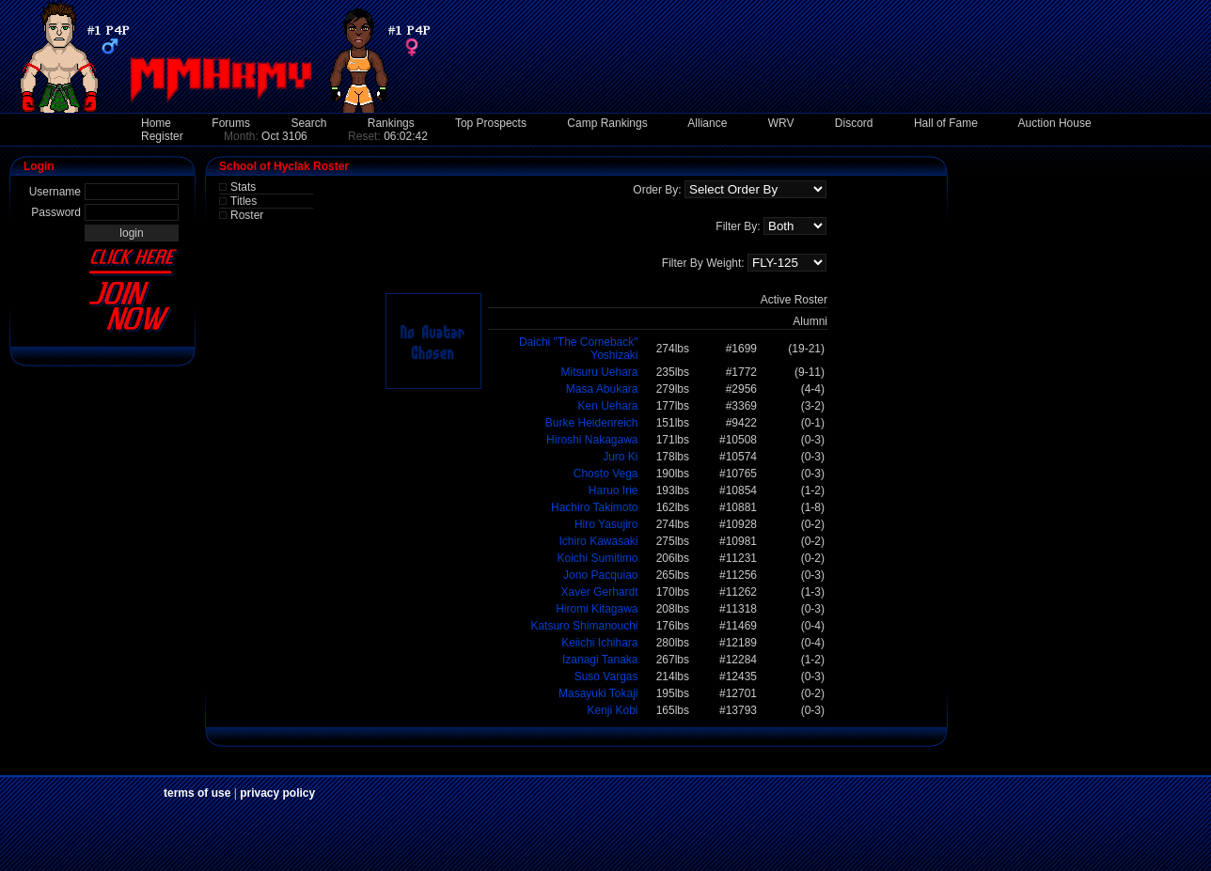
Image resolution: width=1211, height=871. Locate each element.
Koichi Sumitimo (597, 558)
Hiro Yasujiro (606, 524)
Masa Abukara (602, 389)
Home (156, 123)
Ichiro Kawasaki (597, 541)
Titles (243, 201)
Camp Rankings (607, 123)
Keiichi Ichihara (599, 642)
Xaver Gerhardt (598, 592)
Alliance (707, 123)
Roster (246, 215)
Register (162, 136)
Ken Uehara (607, 405)
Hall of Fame (946, 123)
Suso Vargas (606, 676)
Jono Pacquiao (600, 575)
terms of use (197, 793)
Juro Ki (620, 456)
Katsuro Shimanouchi (583, 625)
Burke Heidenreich (591, 422)
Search (308, 123)
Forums (231, 123)
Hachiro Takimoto (594, 507)
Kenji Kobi (612, 710)
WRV (781, 123)
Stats (243, 187)
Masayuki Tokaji (597, 693)
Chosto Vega (606, 473)
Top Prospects (491, 123)
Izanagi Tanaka (600, 659)
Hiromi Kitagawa (596, 608)
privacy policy (277, 793)
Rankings (391, 123)
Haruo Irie (613, 490)
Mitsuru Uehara (598, 372)
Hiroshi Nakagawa (591, 439)
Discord (854, 123)
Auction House (1055, 123)
